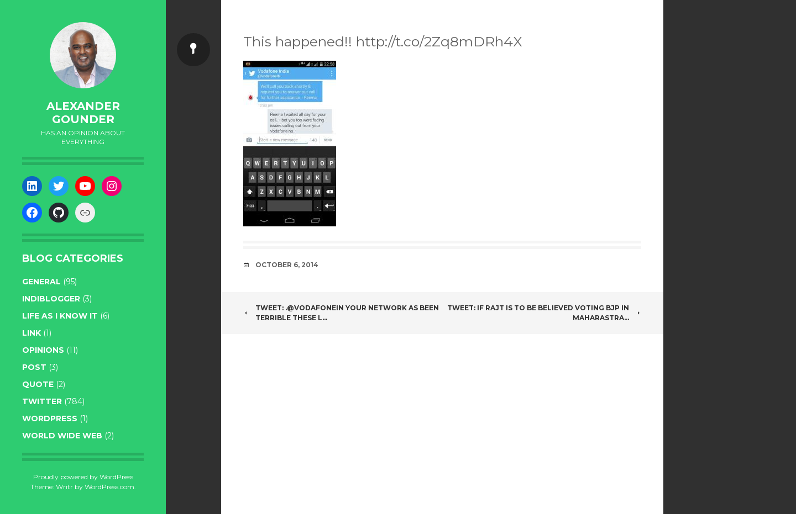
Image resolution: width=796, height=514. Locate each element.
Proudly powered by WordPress (83, 477)
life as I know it (60, 316)
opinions (43, 350)
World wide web (62, 436)
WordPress (49, 418)
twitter (42, 401)
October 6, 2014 (286, 265)
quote (38, 384)
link (31, 333)
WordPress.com (109, 487)
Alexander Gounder (83, 112)
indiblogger (51, 299)
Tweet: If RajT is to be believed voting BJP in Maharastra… (544, 313)
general (41, 282)
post (34, 367)
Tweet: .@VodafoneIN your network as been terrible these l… (341, 313)
